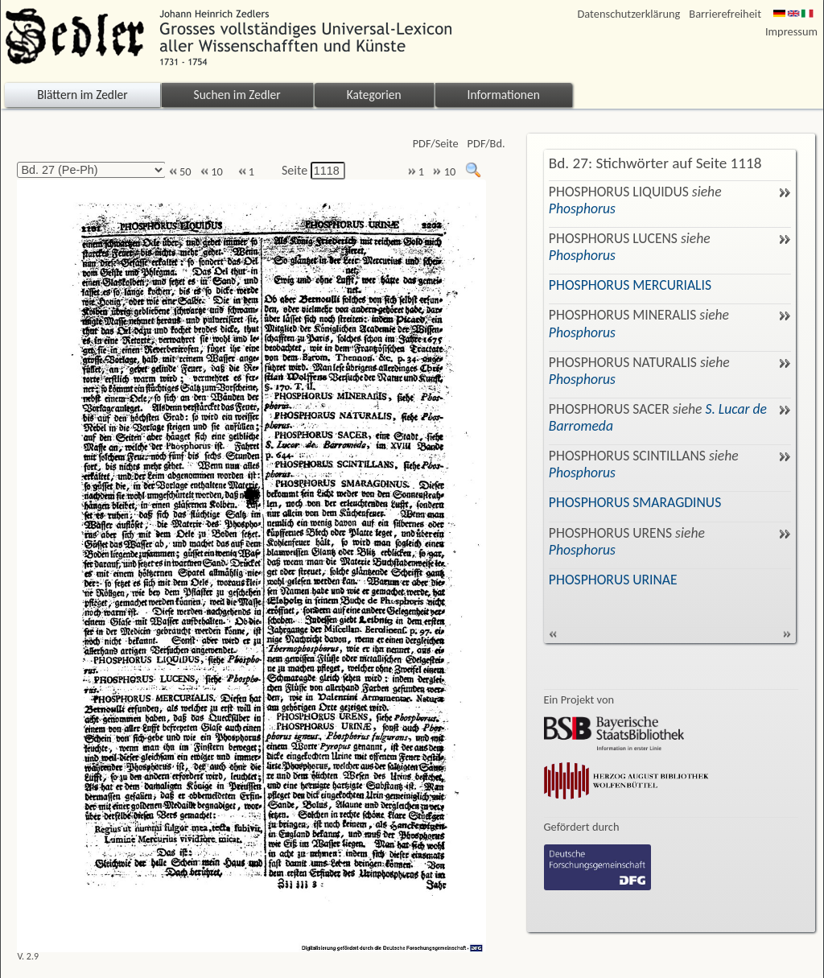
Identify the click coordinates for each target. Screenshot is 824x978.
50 (180, 172)
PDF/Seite (436, 144)
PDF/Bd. (486, 144)
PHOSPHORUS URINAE (613, 579)
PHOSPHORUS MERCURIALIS (630, 285)
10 (211, 172)
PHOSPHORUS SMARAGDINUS (635, 502)
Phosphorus (582, 208)
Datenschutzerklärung (629, 14)
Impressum (791, 32)
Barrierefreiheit (725, 14)
